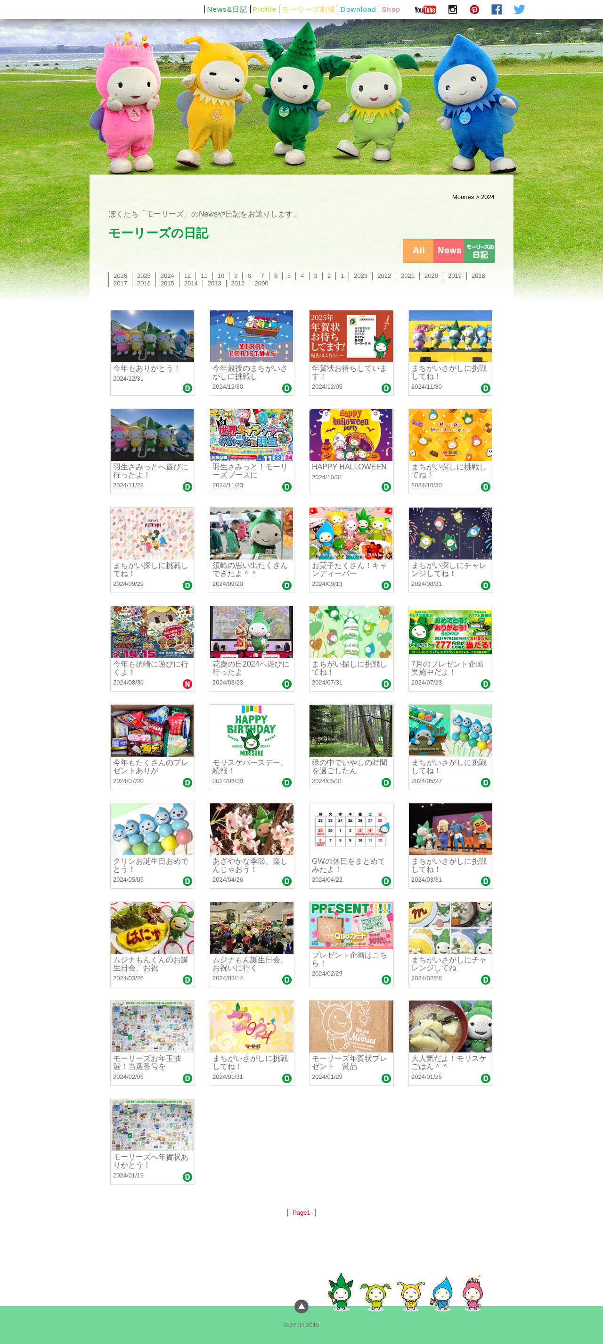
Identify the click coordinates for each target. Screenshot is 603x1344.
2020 (431, 275)
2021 (408, 275)
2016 (144, 283)
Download (358, 9)
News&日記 (227, 9)
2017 (120, 283)
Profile (265, 9)
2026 (120, 275)
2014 (191, 283)
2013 (214, 283)
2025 (144, 275)
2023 (360, 275)
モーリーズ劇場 (308, 9)
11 (204, 275)
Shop (391, 9)
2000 (262, 283)
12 (187, 275)
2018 (478, 275)
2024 (167, 275)
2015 (167, 283)
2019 (455, 275)
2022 (384, 275)
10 (221, 275)
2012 (238, 283)
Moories (463, 196)
